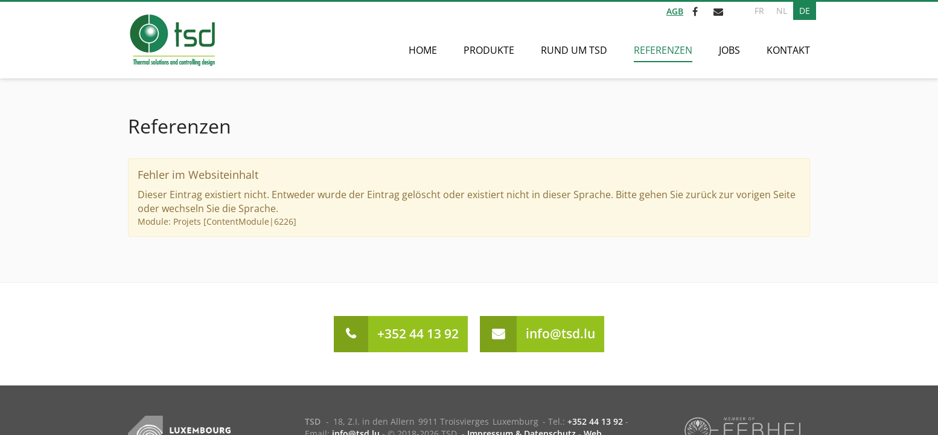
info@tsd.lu (560, 333)
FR (759, 10)
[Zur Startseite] (171, 40)
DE (804, 10)
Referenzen (663, 50)
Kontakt (788, 50)
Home (423, 50)
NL (781, 10)
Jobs (729, 50)
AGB (674, 11)
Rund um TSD (574, 50)
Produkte (489, 50)
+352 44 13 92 (418, 333)
